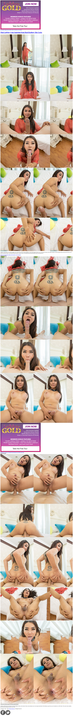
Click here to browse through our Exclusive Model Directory (9, 704)
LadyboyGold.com (12, 708)
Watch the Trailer (3, 453)
